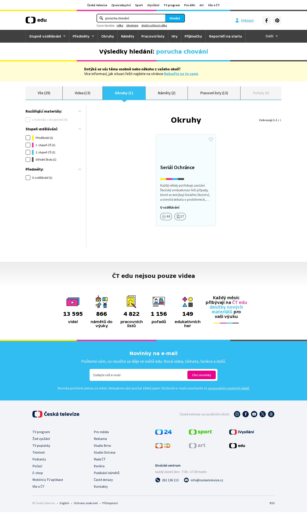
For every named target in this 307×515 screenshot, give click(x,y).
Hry (175, 36)
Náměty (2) (166, 94)
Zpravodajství (121, 5)
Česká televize (97, 5)
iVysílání (153, 5)
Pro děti (189, 5)
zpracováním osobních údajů (228, 391)
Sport (139, 5)
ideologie (132, 25)
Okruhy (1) (124, 94)
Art (202, 5)
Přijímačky (193, 36)
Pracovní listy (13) (214, 94)
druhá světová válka (154, 25)
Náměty (127, 36)
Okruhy (107, 36)
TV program (172, 5)
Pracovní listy (153, 36)
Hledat (174, 18)
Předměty (81, 36)
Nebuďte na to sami (181, 73)
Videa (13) (82, 94)
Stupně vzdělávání (45, 36)
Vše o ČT (214, 5)
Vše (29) (44, 94)
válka (120, 25)
